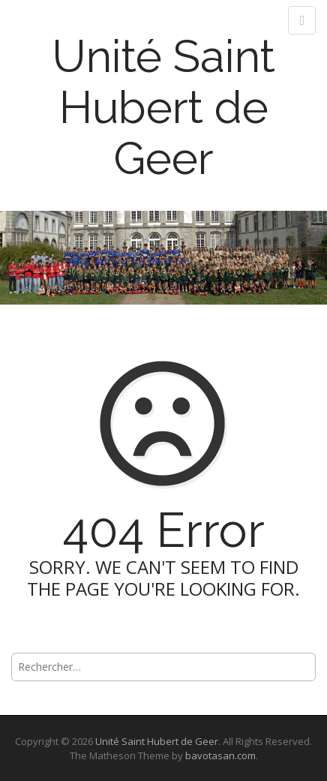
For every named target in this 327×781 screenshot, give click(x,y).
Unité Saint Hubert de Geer (163, 107)
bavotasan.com (220, 755)
